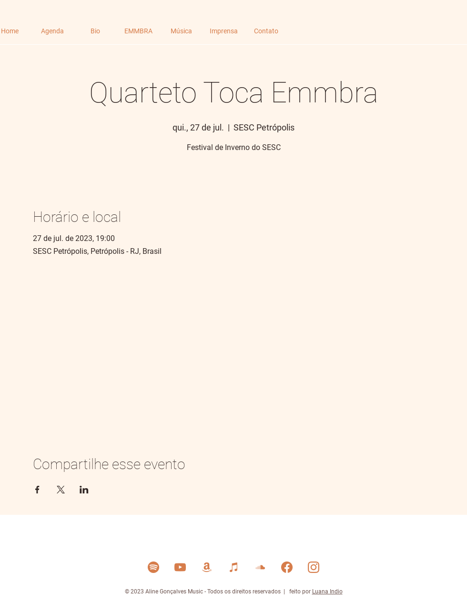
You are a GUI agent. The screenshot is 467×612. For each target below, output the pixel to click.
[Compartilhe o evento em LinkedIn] (84, 489)
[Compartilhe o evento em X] (60, 489)
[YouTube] (180, 567)
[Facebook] (287, 567)
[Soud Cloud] (260, 567)
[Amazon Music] (207, 567)
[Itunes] (233, 567)
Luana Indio (327, 591)
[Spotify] (153, 567)
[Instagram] (313, 567)
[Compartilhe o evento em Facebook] (37, 489)
